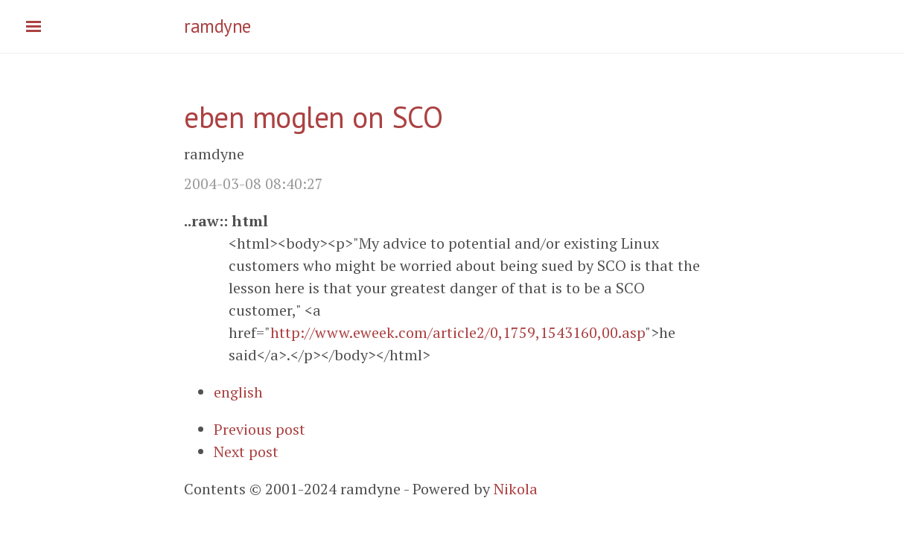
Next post (246, 451)
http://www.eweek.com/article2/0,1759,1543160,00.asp (457, 332)
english (238, 392)
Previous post (259, 429)
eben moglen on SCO (313, 117)
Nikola (516, 489)
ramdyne (217, 26)
